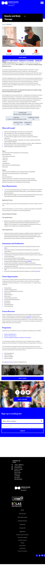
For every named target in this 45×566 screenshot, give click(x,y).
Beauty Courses (9, 362)
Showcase (22, 524)
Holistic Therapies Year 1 (10, 334)
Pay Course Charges (22, 537)
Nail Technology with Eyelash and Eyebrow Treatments (17, 337)
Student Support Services (22, 534)
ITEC (6, 248)
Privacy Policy (22, 545)
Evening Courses (22, 520)
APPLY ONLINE (22, 399)
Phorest (38, 271)
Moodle (22, 542)
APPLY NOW (22, 57)
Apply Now (22, 378)
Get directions (18, 479)
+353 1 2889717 (19, 465)
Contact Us (22, 528)
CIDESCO (29, 261)
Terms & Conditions (22, 551)
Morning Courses (22, 517)
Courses (8, 24)
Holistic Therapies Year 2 (10, 336)
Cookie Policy (22, 548)
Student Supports (22, 540)
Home (3, 24)
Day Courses (22, 513)
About (22, 510)
